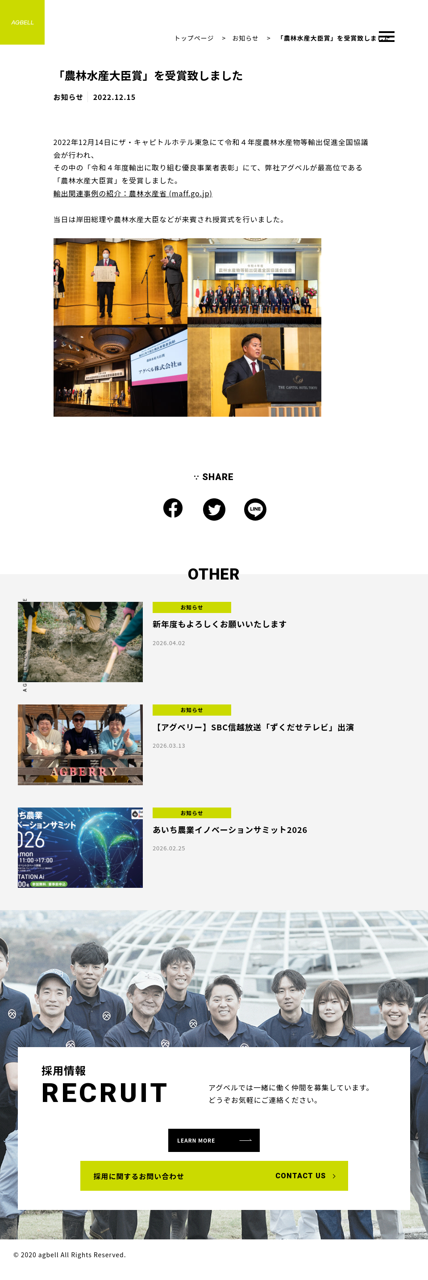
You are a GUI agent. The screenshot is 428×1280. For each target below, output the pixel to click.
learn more (207, 1144)
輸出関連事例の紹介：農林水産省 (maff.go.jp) (133, 193)
